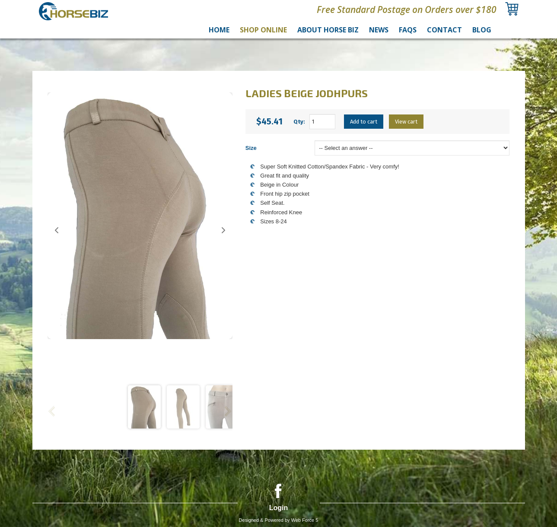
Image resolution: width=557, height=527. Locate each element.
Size (251, 148)
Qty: (299, 121)
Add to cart (363, 121)
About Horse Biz (328, 30)
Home (219, 30)
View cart (406, 121)
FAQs (408, 30)
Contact (444, 30)
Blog (481, 30)
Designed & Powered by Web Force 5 (278, 520)
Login (278, 507)
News (378, 30)
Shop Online (263, 30)
